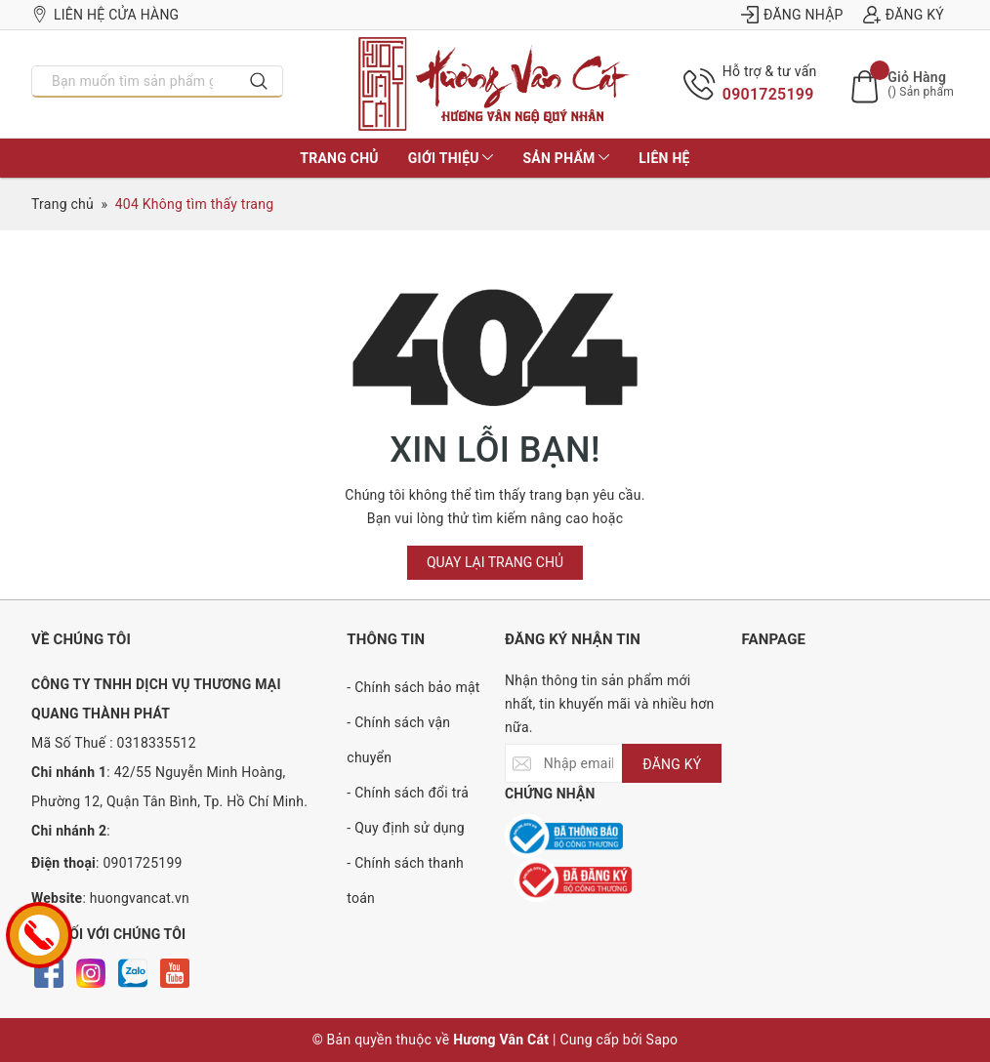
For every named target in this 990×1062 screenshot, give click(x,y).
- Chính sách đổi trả (408, 792)
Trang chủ (339, 158)
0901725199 (768, 94)
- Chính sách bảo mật (413, 687)
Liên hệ (664, 158)
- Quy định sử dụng (406, 828)
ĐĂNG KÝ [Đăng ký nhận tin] (671, 764)
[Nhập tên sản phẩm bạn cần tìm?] (134, 81)
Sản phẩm (565, 158)
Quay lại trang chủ (495, 562)
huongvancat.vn (139, 898)
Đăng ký (903, 14)
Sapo (662, 1039)
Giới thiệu (451, 158)
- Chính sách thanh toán (405, 880)
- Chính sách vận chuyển (398, 740)
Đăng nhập (792, 14)
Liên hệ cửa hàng (105, 14)
